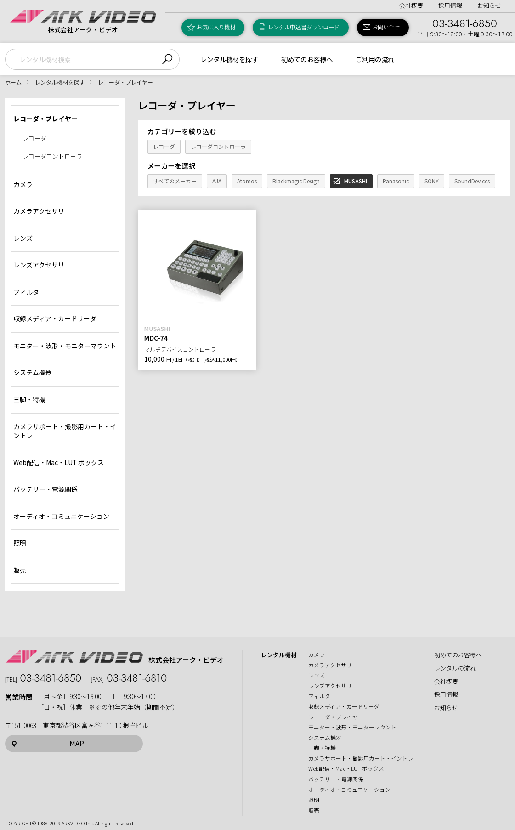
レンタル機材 (279, 655)
